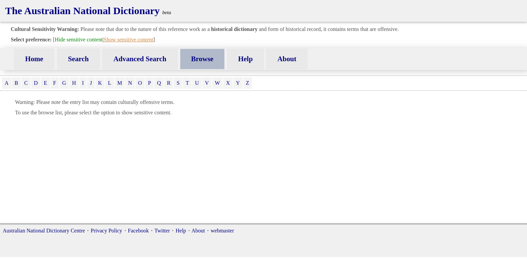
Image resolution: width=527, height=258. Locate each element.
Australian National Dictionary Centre (44, 230)
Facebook (138, 230)
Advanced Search (140, 59)
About (287, 59)
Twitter (162, 230)
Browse (202, 59)
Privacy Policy (106, 230)
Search (78, 59)
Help (245, 59)
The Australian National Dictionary (82, 10)
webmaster (222, 230)
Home (34, 59)
